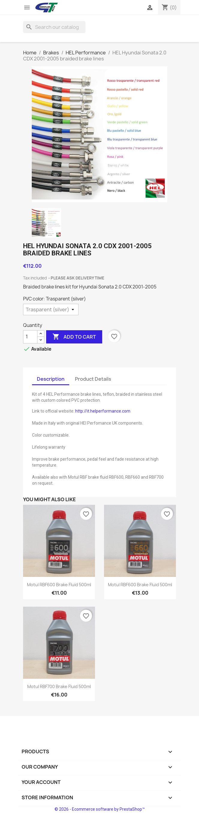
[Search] (54, 27)
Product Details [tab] (93, 379)
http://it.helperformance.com (102, 411)
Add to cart (74, 337)
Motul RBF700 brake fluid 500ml (59, 686)
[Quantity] (30, 336)
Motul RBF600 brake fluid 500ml (59, 584)
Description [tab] (50, 379)
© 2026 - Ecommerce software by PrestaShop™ (100, 809)
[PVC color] (51, 309)
